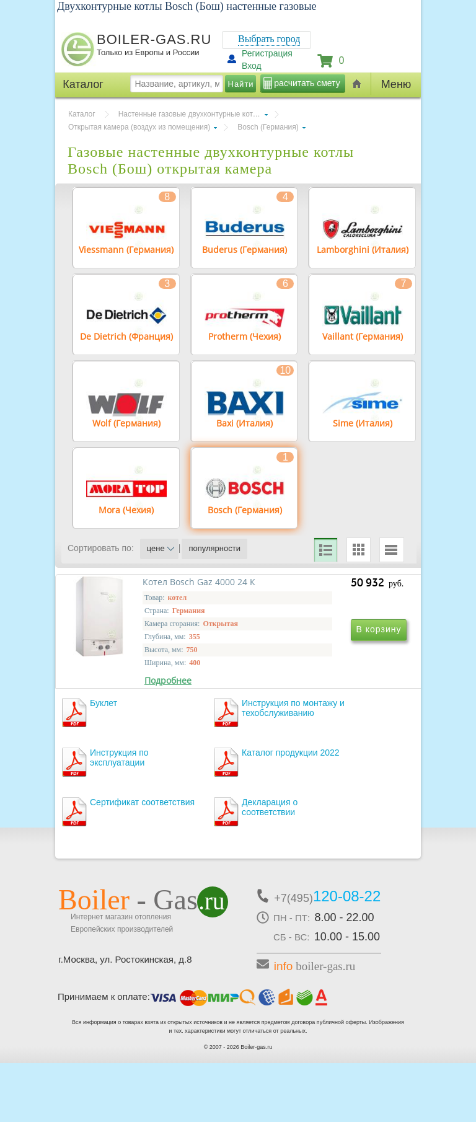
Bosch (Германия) (267, 127)
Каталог (81, 114)
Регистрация (267, 53)
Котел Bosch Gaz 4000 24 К (145, 703)
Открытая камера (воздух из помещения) (139, 127)
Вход (252, 66)
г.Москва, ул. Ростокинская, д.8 (125, 1018)
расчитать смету (307, 83)
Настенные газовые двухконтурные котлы (190, 114)
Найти (241, 84)
